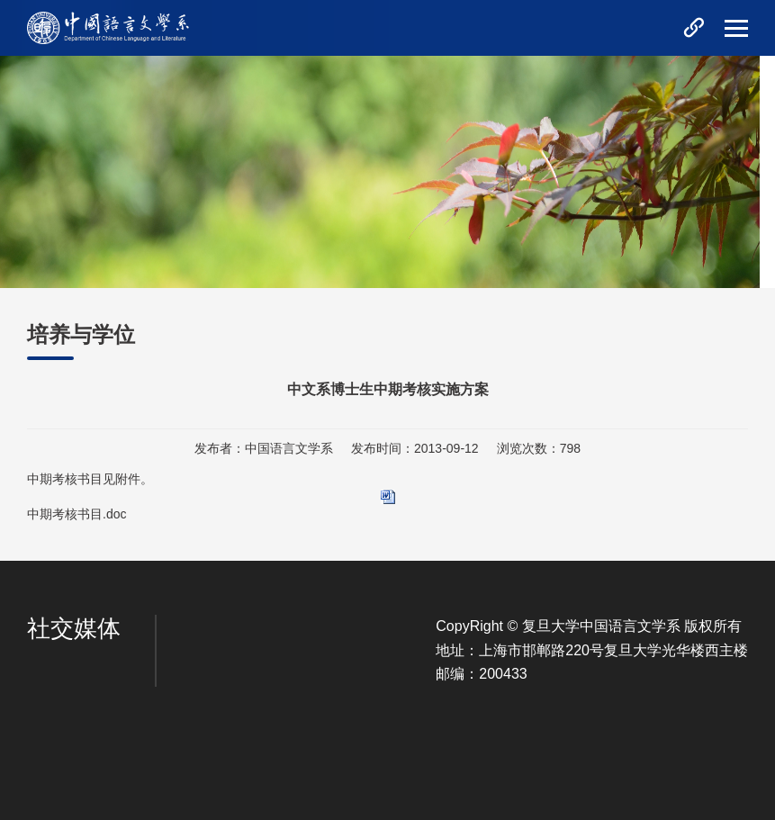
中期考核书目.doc (76, 514)
